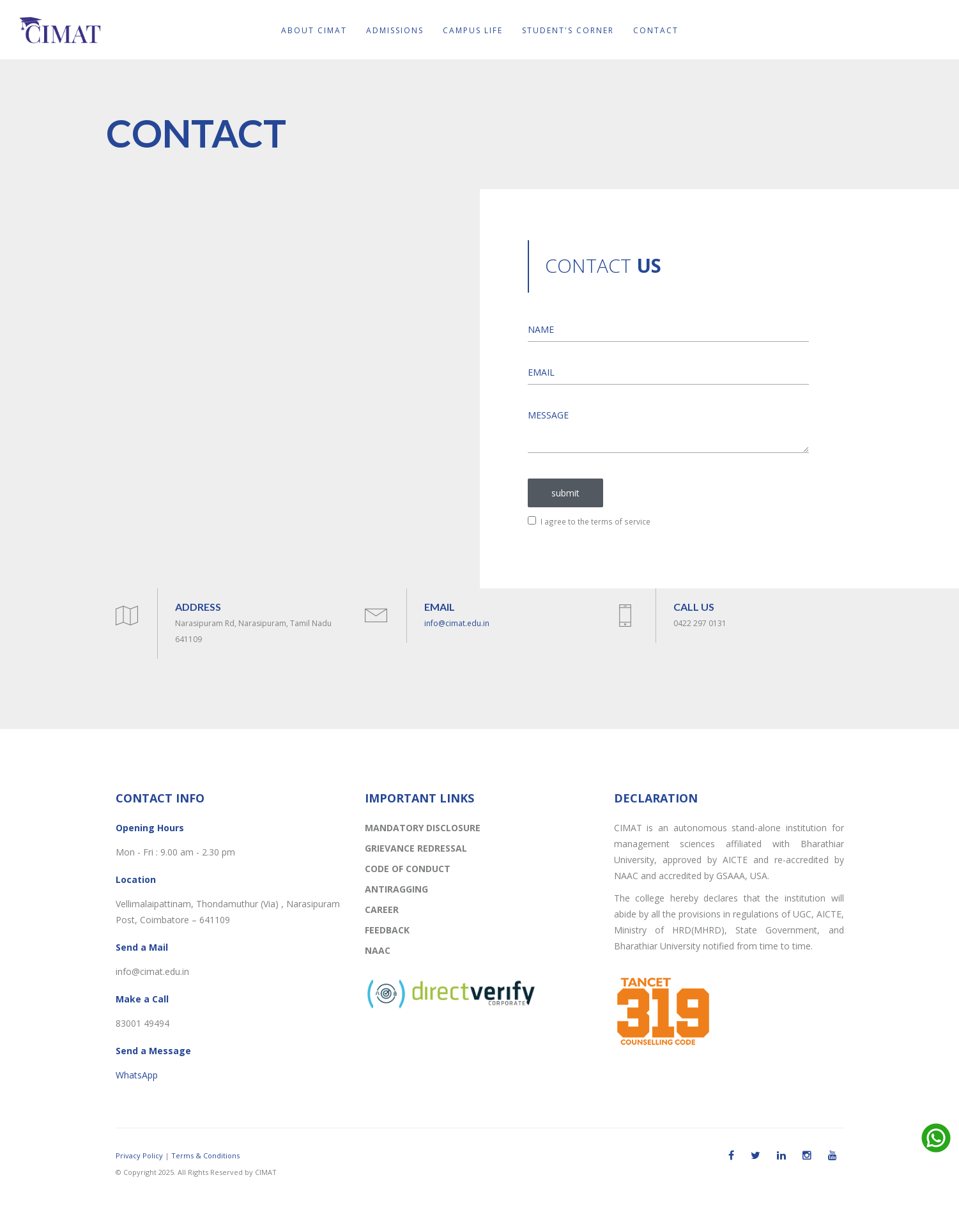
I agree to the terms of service (589, 521)
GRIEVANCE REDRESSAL (416, 848)
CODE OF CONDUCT (407, 869)
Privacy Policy (139, 1155)
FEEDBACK (387, 930)
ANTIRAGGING (396, 889)
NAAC (377, 950)
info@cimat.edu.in (456, 623)
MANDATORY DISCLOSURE (422, 828)
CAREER (382, 909)
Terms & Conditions (205, 1155)
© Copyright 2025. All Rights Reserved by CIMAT (196, 1172)
